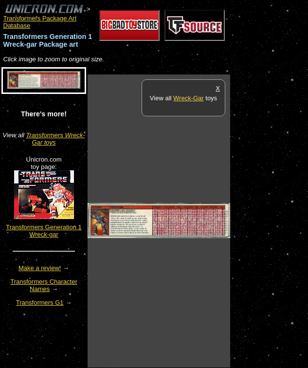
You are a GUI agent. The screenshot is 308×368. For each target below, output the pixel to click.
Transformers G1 (40, 302)
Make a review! (39, 268)
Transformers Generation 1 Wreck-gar (44, 230)
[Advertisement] (269, 220)
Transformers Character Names (43, 285)
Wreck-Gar (188, 98)
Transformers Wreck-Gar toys (55, 138)
